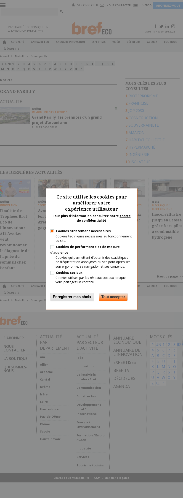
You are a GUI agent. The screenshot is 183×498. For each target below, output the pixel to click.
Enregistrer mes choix (72, 297)
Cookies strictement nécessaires (83, 231)
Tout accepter (113, 297)
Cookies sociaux (69, 272)
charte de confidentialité (104, 218)
